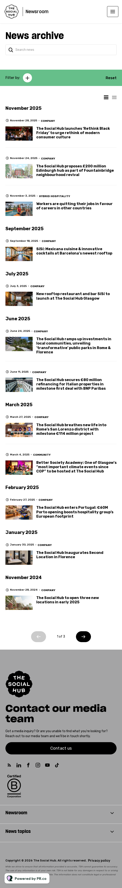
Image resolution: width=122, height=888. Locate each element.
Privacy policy (99, 861)
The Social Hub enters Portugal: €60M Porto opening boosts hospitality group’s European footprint (74, 511)
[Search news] (61, 49)
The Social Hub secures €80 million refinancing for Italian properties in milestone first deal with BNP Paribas (71, 384)
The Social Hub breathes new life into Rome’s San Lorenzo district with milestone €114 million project (71, 429)
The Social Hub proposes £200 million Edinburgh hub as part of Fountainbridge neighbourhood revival (75, 170)
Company (48, 120)
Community (42, 454)
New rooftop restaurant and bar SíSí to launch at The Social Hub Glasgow (73, 296)
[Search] (10, 49)
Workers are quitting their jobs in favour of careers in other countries (74, 206)
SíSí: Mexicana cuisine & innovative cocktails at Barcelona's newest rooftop (74, 251)
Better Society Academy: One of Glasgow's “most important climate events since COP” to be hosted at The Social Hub (76, 466)
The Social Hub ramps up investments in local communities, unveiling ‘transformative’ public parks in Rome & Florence (73, 345)
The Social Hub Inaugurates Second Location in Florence (69, 554)
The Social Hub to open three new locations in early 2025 (67, 600)
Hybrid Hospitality (54, 196)
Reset (111, 78)
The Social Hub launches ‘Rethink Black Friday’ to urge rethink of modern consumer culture (73, 132)
